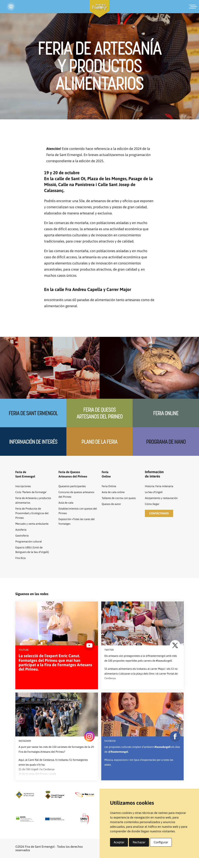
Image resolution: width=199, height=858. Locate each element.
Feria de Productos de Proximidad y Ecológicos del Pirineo (34, 513)
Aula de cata (67, 502)
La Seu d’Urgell (155, 492)
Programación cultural (30, 541)
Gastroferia (22, 535)
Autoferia (21, 529)
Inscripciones (24, 486)
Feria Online (165, 413)
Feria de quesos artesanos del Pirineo (99, 413)
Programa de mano (165, 441)
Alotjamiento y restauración (163, 498)
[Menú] (194, 6)
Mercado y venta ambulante (34, 523)
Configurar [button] (161, 842)
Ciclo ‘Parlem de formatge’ (33, 492)
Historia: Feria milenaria (161, 486)
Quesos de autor (113, 508)
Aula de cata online (115, 492)
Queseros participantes (74, 486)
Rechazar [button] (139, 842)
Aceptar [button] (119, 842)
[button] (159, 513)
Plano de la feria (99, 441)
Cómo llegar (153, 504)
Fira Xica (21, 558)
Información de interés (33, 441)
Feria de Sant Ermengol (33, 413)
